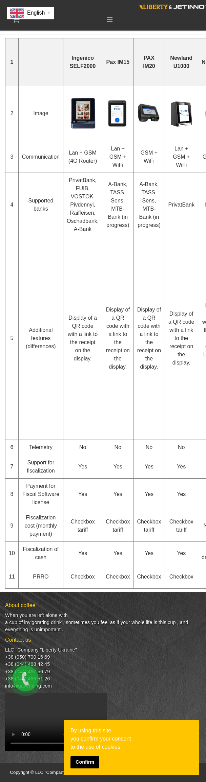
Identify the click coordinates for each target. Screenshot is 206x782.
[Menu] (109, 19)
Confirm (85, 762)
